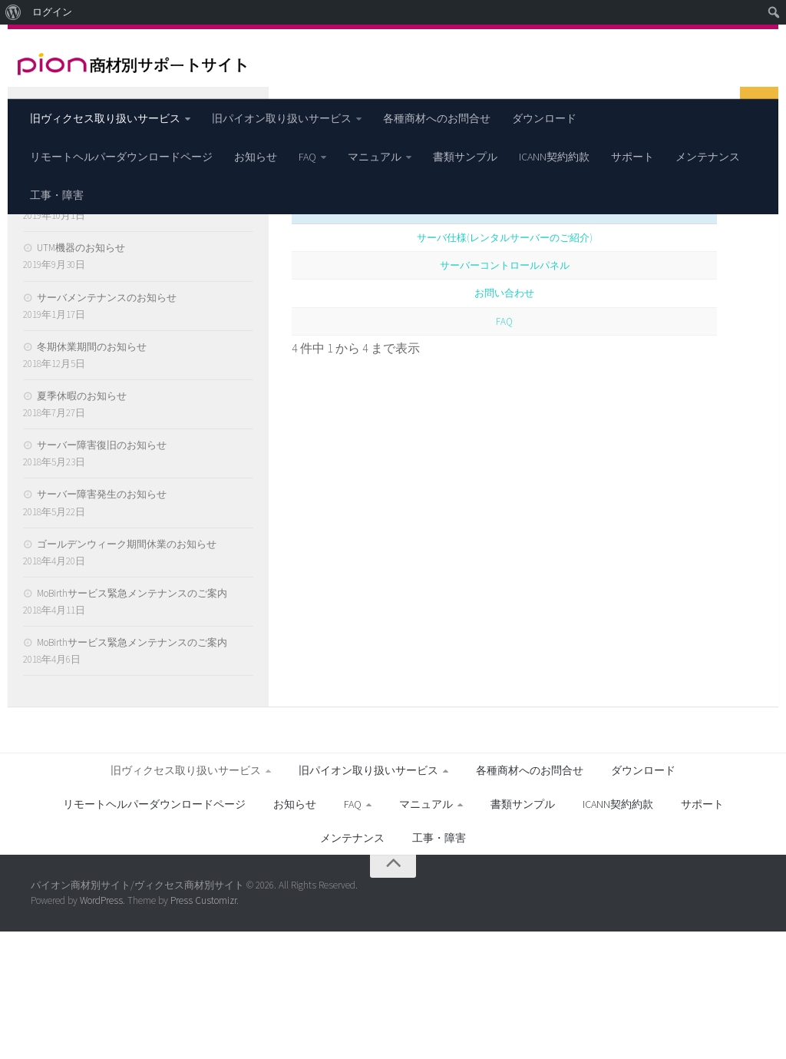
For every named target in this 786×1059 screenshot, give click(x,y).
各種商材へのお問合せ (436, 118)
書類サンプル (465, 157)
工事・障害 (57, 195)
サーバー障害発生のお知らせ (102, 621)
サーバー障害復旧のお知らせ (102, 572)
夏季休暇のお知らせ (82, 523)
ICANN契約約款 (554, 157)
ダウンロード (544, 118)
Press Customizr (203, 1027)
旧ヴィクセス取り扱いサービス (105, 118)
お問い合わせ (504, 420)
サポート (632, 157)
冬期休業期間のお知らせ (92, 474)
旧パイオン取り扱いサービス (282, 118)
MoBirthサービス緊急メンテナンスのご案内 (132, 720)
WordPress (101, 1027)
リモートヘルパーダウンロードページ (121, 157)
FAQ (307, 157)
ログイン (52, 12)
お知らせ (255, 157)
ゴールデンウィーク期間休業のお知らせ (126, 670)
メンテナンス (707, 157)
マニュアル (374, 157)
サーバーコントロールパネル (504, 392)
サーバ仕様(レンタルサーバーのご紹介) (504, 364)
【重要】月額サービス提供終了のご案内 (126, 326)
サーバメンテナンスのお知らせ (107, 424)
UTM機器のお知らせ (81, 375)
